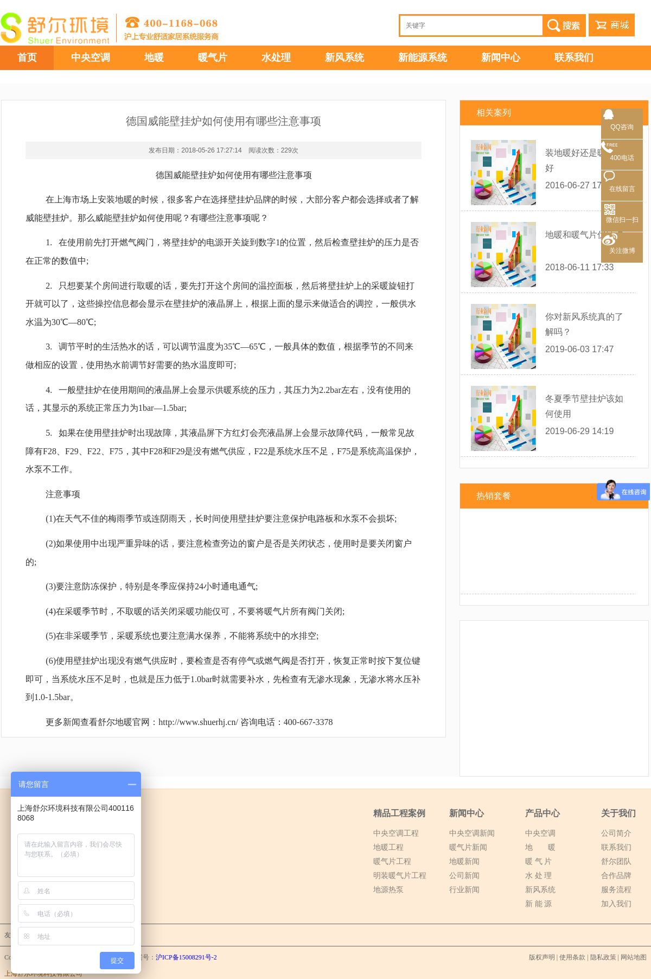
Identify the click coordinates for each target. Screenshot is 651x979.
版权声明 (542, 957)
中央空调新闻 (472, 833)
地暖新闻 (464, 861)
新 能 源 (538, 904)
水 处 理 (538, 876)
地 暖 (540, 847)
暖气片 (212, 57)
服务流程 (616, 890)
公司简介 (616, 833)
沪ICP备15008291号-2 (186, 957)
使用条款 (572, 957)
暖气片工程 (392, 861)
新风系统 (344, 57)
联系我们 (573, 57)
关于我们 (618, 813)
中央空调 (90, 57)
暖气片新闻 (468, 847)
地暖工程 (388, 847)
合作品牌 (616, 876)
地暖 (154, 57)
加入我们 (616, 904)
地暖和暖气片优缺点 (584, 234)
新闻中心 (500, 57)
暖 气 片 (538, 861)
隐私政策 (603, 957)
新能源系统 (422, 57)
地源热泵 (388, 890)
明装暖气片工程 (399, 876)
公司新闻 (464, 876)
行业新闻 (464, 890)
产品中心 (542, 813)
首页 (27, 57)
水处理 (276, 57)
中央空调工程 (396, 833)
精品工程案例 (399, 813)
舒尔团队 (616, 861)
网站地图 (634, 957)
